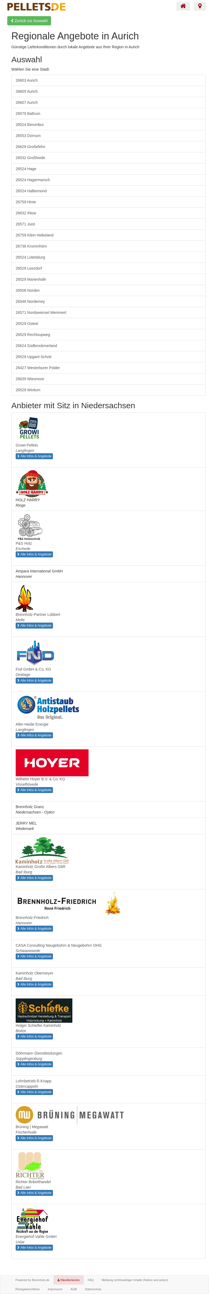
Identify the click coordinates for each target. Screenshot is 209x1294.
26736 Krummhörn (31, 246)
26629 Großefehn (30, 147)
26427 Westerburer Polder (38, 368)
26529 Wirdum (28, 390)
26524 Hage (26, 169)
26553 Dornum (28, 135)
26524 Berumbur (30, 124)
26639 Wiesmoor (30, 379)
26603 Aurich (27, 80)
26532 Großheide (30, 158)
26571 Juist (25, 224)
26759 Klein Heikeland (34, 235)
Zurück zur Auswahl (29, 21)
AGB (73, 1289)
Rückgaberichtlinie (27, 1289)
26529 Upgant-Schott (33, 357)
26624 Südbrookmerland (36, 346)
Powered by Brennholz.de (32, 1280)
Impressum (55, 1289)
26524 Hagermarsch (33, 180)
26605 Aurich (27, 91)
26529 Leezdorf (29, 268)
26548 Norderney (30, 301)
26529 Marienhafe (31, 279)
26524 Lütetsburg (30, 257)
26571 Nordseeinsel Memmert (41, 312)
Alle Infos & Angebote (34, 456)
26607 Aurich (27, 102)
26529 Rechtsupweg (33, 334)
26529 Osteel (27, 323)
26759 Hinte (26, 202)
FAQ (91, 1280)
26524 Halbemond (31, 191)
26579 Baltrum (28, 113)
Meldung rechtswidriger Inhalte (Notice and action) (135, 1280)
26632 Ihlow (26, 213)
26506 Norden (28, 290)
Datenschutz (93, 1289)
